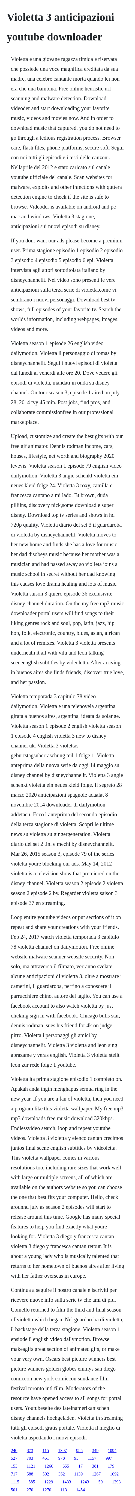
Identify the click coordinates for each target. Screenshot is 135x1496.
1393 (116, 1482)
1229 (48, 1482)
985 (79, 1450)
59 (100, 1482)
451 (46, 1458)
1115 (15, 1482)
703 (30, 1458)
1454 (80, 1490)
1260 (48, 1466)
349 (95, 1450)
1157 (92, 1458)
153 (14, 1466)
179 (111, 1466)
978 (61, 1458)
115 (46, 1450)
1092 (114, 1474)
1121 (31, 1466)
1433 (66, 1482)
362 (61, 1474)
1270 (47, 1490)
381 (95, 1466)
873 (30, 1450)
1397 (62, 1450)
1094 (112, 1450)
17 (80, 1466)
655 (65, 1466)
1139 (78, 1474)
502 (46, 1474)
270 (30, 1490)
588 (30, 1474)
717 (14, 1474)
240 (14, 1450)
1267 (96, 1474)
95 (76, 1458)
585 (32, 1482)
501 (14, 1490)
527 (14, 1458)
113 (64, 1490)
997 (109, 1458)
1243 (84, 1482)
